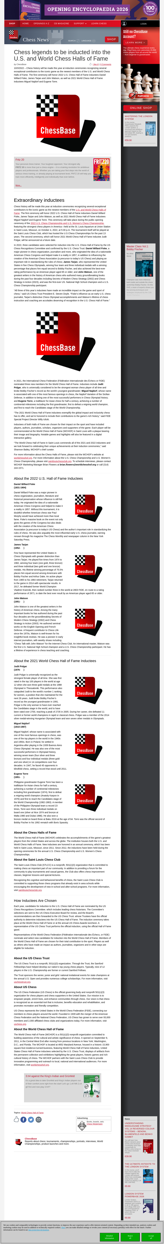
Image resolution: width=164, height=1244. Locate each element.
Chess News (36, 39)
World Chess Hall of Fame (32, 1113)
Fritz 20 (20, 159)
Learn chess (99, 23)
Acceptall (151, 1237)
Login (143, 24)
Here (63, 1227)
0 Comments (105, 64)
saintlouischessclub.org (59, 461)
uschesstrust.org (22, 982)
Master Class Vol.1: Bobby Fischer (138, 248)
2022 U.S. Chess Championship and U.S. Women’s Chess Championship (67, 223)
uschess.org (20, 1024)
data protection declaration (38, 1230)
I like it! (96, 64)
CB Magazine (61, 23)
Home (25, 23)
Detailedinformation (109, 1237)
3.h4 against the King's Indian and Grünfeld (50, 1076)
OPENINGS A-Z (41, 23)
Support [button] (80, 23)
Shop (12, 23)
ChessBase (31, 1138)
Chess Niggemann (95, 1124)
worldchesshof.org (23, 458)
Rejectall (130, 1237)
